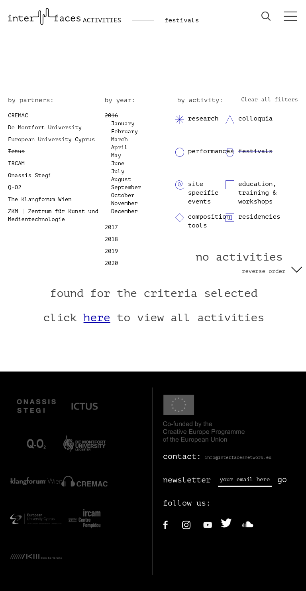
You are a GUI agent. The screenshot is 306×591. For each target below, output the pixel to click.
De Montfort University (45, 127)
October (123, 195)
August (121, 179)
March (119, 139)
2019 (111, 251)
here (97, 317)
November (124, 203)
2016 (111, 116)
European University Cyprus (51, 139)
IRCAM (16, 163)
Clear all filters (269, 100)
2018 (111, 239)
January (123, 124)
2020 (111, 263)
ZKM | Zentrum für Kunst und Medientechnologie (53, 215)
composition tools (209, 221)
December (124, 211)
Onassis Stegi (29, 175)
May (116, 155)
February (124, 131)
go (282, 479)
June (118, 163)
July (118, 171)
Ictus (16, 151)
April (119, 147)
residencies (259, 216)
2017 (111, 227)
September (126, 187)
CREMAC (18, 116)
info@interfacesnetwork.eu (237, 457)
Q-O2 (15, 187)
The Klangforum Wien (40, 199)
